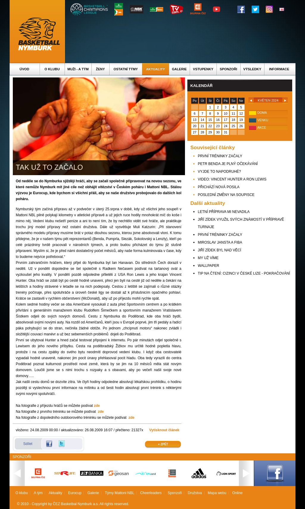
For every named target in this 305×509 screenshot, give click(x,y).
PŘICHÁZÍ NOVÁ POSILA (218, 187)
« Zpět (163, 444)
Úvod (24, 69)
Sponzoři (228, 69)
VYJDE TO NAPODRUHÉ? (219, 171)
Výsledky (252, 69)
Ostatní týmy (125, 69)
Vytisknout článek (164, 430)
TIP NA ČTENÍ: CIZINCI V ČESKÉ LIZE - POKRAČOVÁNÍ (244, 273)
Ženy (100, 69)
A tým (38, 493)
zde (97, 406)
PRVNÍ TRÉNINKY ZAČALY (220, 156)
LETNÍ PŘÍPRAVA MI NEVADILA (224, 212)
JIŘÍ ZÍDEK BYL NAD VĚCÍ (219, 250)
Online (237, 493)
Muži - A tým (77, 69)
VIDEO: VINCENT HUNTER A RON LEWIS (232, 179)
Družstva (195, 493)
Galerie (179, 69)
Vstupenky (203, 69)
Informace (279, 69)
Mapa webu (217, 493)
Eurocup (75, 493)
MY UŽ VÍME (208, 258)
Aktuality (155, 69)
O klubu (52, 69)
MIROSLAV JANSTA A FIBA (220, 242)
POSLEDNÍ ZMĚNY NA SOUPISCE (226, 195)
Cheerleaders (151, 493)
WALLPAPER (208, 266)
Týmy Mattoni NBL (119, 493)
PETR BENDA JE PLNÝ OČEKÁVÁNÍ (228, 164)
